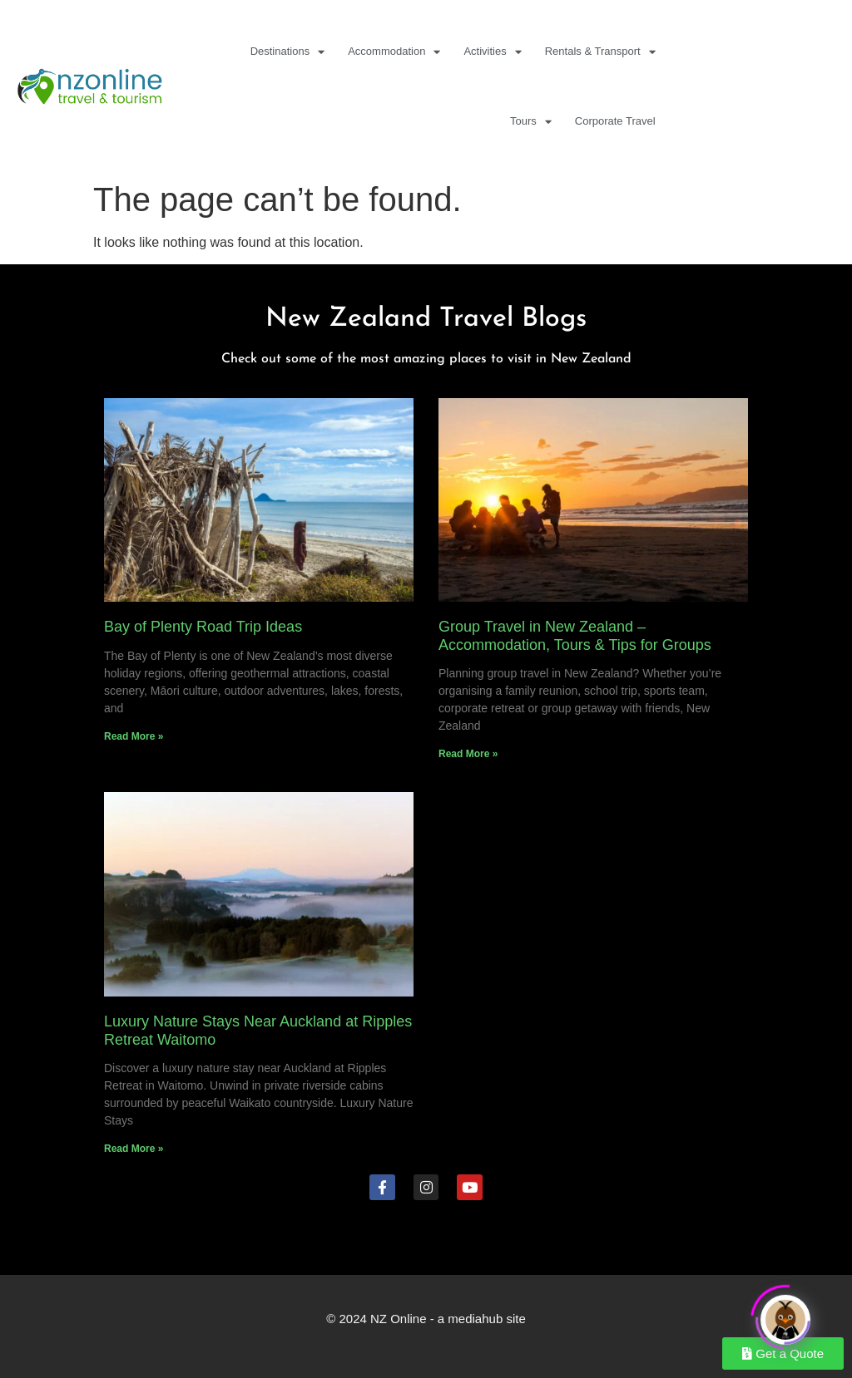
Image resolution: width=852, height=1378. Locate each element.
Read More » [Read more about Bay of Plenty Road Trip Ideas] (133, 736)
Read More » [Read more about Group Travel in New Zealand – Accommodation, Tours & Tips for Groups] (468, 754)
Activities (492, 52)
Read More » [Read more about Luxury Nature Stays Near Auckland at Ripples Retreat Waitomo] (133, 1148)
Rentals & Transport (600, 52)
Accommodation (394, 52)
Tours (531, 121)
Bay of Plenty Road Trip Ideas (203, 626)
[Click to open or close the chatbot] (785, 1315)
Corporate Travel (615, 121)
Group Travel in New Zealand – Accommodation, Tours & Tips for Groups (574, 635)
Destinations (287, 52)
